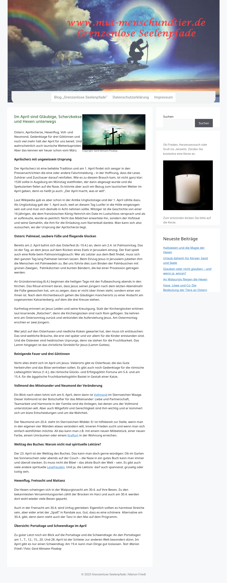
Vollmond (100, 395)
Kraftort (72, 435)
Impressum (163, 97)
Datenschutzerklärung (131, 97)
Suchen (168, 116)
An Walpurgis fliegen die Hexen (185, 279)
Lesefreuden (56, 467)
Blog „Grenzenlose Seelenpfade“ (80, 97)
